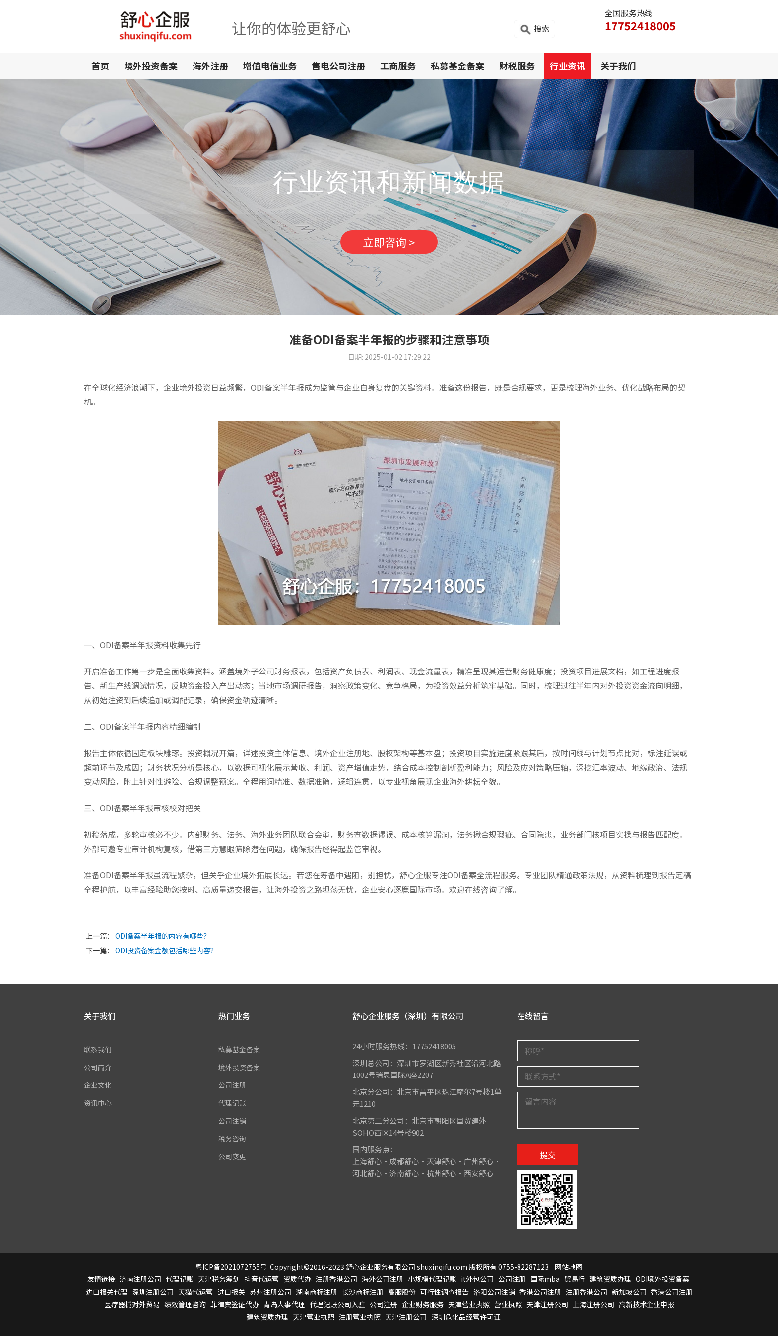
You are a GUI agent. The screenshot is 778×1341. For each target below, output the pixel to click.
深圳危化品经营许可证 (466, 1322)
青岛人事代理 (284, 1309)
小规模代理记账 (432, 1284)
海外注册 (210, 65)
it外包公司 (477, 1284)
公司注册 (233, 1090)
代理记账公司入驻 (337, 1309)
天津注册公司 (547, 1309)
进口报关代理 (107, 1297)
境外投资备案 (151, 65)
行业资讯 (567, 65)
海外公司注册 (382, 1284)
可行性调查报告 (444, 1297)
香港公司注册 (540, 1297)
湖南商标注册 (316, 1297)
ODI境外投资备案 (662, 1284)
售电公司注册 (338, 65)
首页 (100, 65)
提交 (548, 1160)
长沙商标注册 (363, 1297)
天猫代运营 (195, 1297)
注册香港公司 (336, 1284)
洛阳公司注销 (494, 1297)
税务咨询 (233, 1144)
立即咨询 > (389, 245)
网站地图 (569, 1271)
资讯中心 (99, 1108)
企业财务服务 (423, 1309)
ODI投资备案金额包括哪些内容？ (166, 955)
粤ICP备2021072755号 (231, 1271)
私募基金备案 (457, 65)
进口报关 (231, 1297)
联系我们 (99, 1054)
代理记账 (233, 1108)
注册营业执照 (360, 1322)
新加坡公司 (629, 1297)
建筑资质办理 (610, 1284)
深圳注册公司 (153, 1297)
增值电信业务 (270, 65)
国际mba (545, 1284)
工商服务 (398, 65)
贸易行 (574, 1284)
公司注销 (233, 1126)
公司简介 (99, 1072)
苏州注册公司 (270, 1297)
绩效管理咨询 (185, 1309)
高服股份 (402, 1297)
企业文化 (99, 1090)
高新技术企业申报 (646, 1309)
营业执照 (508, 1309)
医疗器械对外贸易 (132, 1309)
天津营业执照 (469, 1309)
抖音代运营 (261, 1284)
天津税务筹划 (219, 1284)
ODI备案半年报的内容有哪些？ (162, 940)
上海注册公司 (593, 1309)
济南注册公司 (140, 1284)
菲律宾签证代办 (234, 1309)
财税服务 (517, 65)
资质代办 (297, 1284)
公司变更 (233, 1161)
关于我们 (618, 65)
